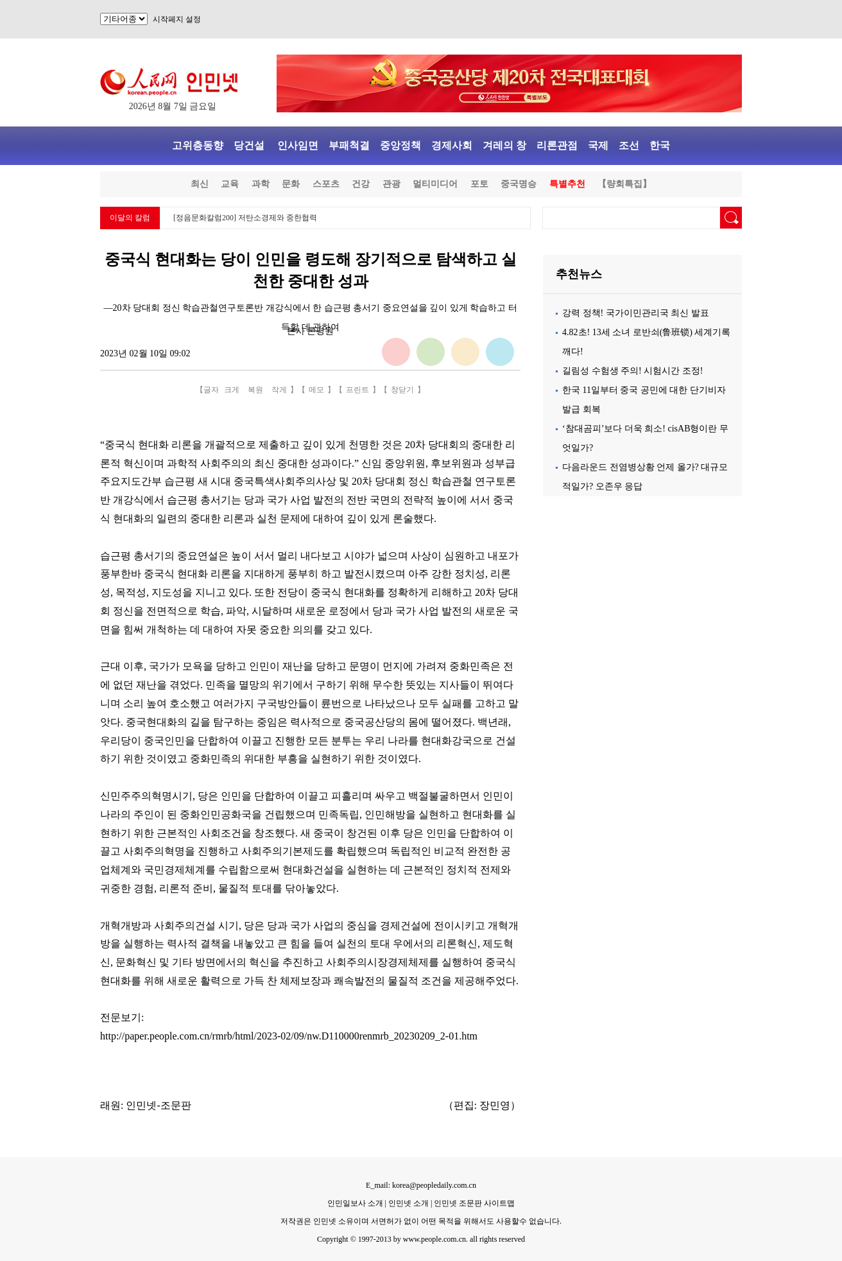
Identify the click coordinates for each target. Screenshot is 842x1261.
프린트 (357, 389)
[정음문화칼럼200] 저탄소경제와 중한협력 (245, 217)
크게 (231, 389)
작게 (279, 389)
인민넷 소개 (407, 1203)
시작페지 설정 (177, 19)
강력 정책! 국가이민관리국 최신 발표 (635, 313)
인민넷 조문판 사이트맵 (474, 1203)
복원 (255, 389)
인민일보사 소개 (355, 1203)
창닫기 (402, 389)
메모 (316, 389)
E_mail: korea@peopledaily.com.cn (421, 1185)
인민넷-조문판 (158, 1105)
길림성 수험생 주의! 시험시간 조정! (632, 371)
